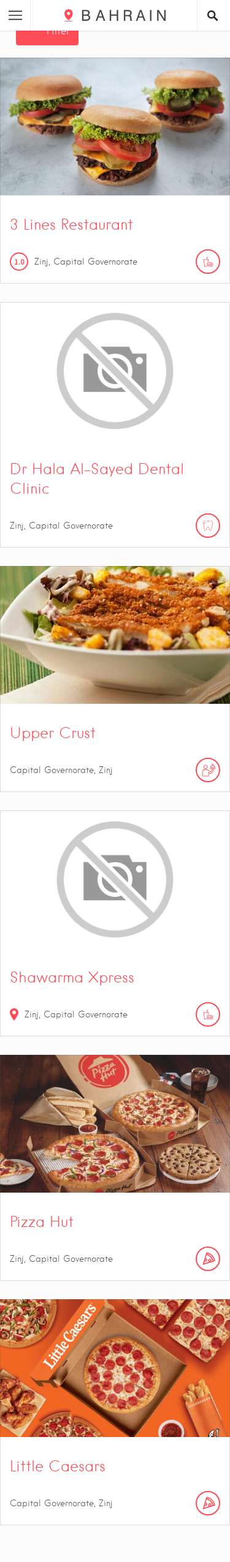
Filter (58, 31)
